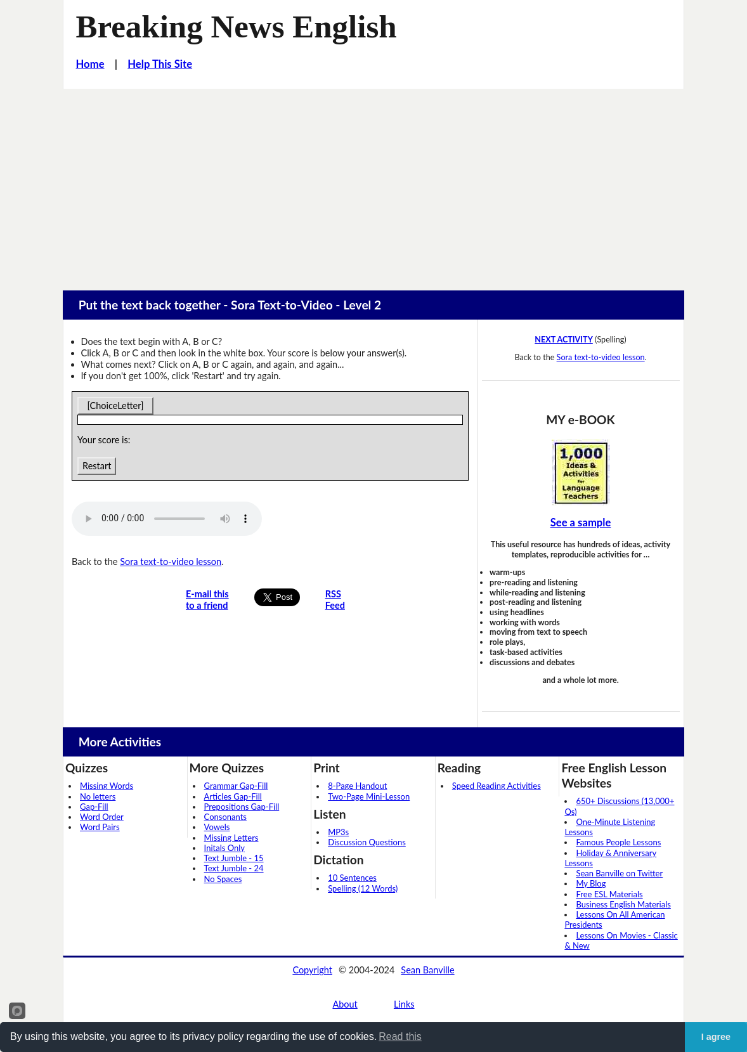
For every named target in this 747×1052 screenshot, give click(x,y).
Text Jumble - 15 (234, 858)
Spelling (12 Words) (363, 888)
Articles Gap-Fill (233, 796)
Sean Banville (427, 969)
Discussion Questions (367, 842)
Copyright (312, 969)
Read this (400, 1036)
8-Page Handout (357, 786)
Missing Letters (231, 838)
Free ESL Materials (609, 894)
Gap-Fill (94, 807)
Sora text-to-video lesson (170, 561)
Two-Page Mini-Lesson (369, 796)
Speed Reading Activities (496, 786)
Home (90, 64)
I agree (716, 1037)
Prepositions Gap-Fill (242, 807)
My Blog (591, 883)
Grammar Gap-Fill (236, 786)
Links (404, 1004)
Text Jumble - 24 (234, 868)
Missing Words (106, 786)
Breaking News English (236, 26)
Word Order (102, 817)
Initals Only (224, 848)
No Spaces (223, 879)
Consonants (225, 817)
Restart (96, 465)
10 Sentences (352, 878)
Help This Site (159, 64)
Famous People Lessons (618, 842)
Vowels (217, 827)
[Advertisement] (373, 184)
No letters (97, 796)
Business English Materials (623, 904)
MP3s (338, 832)
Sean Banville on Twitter (619, 873)
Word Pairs (100, 827)
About (344, 1004)
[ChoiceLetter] (115, 405)
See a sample (580, 522)
